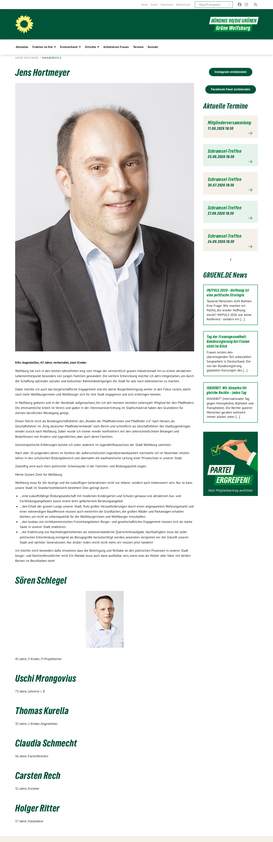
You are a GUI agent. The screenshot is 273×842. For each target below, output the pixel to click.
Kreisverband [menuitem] (69, 47)
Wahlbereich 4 (51, 58)
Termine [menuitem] (138, 47)
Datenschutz (183, 4)
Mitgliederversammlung (229, 122)
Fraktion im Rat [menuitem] (42, 47)
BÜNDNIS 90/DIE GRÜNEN (233, 20)
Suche (154, 4)
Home (144, 4)
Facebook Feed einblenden (230, 89)
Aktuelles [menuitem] (22, 47)
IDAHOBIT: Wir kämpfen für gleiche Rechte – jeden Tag (227, 390)
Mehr (230, 133)
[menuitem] (144, 4)
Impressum (167, 4)
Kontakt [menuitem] (153, 47)
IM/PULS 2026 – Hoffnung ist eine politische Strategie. (228, 292)
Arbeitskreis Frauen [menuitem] (116, 47)
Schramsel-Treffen (225, 151)
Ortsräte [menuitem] (90, 47)
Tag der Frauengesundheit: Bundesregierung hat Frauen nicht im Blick (228, 341)
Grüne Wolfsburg (27, 58)
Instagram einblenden (231, 72)
